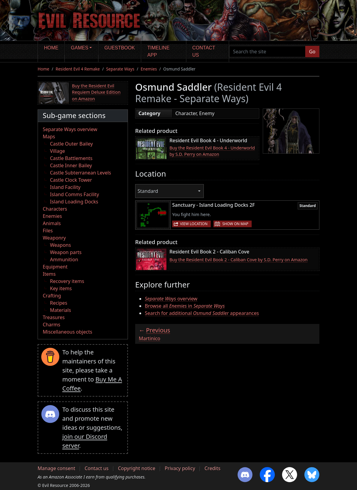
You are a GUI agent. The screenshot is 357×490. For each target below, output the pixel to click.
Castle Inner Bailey (71, 165)
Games (79, 47)
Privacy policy (180, 468)
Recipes (58, 303)
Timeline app (158, 51)
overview (171, 298)
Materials (60, 310)
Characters (55, 209)
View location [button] (193, 223)
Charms (51, 324)
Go (312, 51)
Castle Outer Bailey (71, 143)
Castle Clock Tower (71, 180)
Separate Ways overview (70, 129)
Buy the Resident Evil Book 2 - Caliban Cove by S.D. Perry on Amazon (238, 259)
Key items (61, 288)
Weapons (60, 245)
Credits (212, 468)
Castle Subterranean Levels (80, 172)
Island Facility (65, 187)
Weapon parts (66, 252)
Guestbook (119, 47)
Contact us (203, 51)
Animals (52, 223)
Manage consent (56, 468)
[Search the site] (267, 51)
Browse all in (185, 306)
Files (48, 230)
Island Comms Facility (74, 194)
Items (49, 274)
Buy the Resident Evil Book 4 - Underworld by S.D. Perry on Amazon (212, 151)
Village (57, 151)
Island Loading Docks (74, 201)
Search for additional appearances (202, 313)
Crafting (52, 295)
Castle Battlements (71, 158)
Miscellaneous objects (67, 331)
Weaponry (54, 237)
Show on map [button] (235, 223)
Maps (49, 136)
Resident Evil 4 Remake (78, 69)
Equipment (55, 266)
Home (51, 47)
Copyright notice (136, 468)
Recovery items (67, 281)
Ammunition (64, 259)
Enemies (149, 69)
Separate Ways (120, 69)
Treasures (54, 317)
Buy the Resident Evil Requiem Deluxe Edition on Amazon (96, 92)
